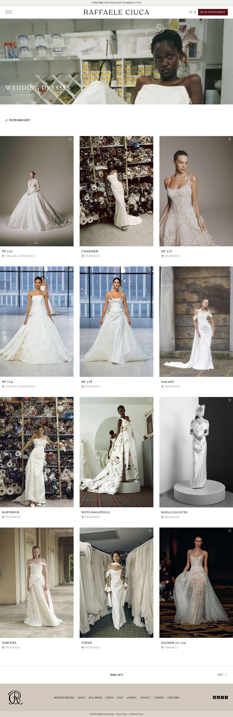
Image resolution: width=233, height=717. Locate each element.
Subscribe (173, 697)
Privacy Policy (121, 714)
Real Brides (95, 697)
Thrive (140, 714)
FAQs (120, 697)
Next (222, 674)
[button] (35, 243)
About (81, 697)
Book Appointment (213, 12)
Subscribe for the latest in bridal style (116, 2)
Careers (159, 697)
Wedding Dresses (64, 697)
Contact (145, 697)
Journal (131, 697)
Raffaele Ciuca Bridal (105, 714)
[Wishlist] (190, 12)
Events (110, 697)
